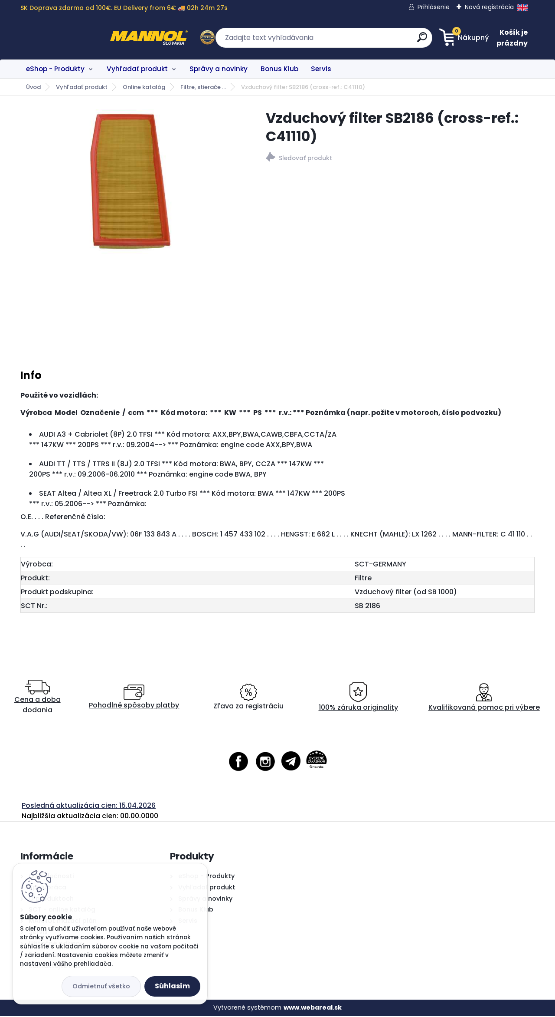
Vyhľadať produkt (137, 68)
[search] (362, 40)
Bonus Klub (279, 68)
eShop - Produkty (55, 68)
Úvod (33, 87)
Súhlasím (172, 986)
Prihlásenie (434, 7)
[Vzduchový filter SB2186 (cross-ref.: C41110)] (129, 181)
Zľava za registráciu (248, 698)
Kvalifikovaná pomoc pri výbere (484, 699)
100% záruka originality (358, 699)
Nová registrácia (489, 7)
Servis (321, 68)
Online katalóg (144, 87)
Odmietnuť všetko (101, 986)
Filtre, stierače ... (203, 87)
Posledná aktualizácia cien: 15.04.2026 (89, 807)
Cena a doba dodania (37, 698)
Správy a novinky (218, 68)
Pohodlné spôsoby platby (134, 698)
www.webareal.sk (313, 1008)
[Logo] (73, 37)
